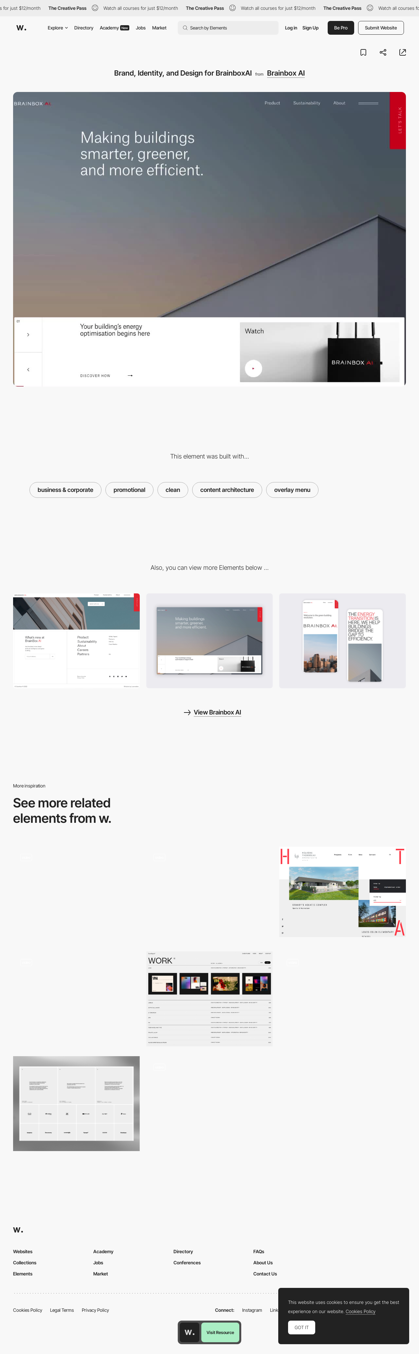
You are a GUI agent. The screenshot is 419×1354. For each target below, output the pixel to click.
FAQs (258, 1251)
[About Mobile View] (342, 640)
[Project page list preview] (209, 998)
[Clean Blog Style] (209, 894)
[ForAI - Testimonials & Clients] (76, 1103)
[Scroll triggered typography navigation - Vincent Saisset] (342, 996)
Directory (83, 27)
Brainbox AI (286, 73)
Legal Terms (62, 1310)
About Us (263, 1262)
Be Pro (341, 27)
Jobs (141, 27)
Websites (22, 1251)
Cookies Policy (27, 1310)
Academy (114, 27)
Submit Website (381, 27)
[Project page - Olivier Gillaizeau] (76, 996)
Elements (22, 1273)
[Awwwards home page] (189, 1332)
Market (159, 27)
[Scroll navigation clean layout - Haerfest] (76, 892)
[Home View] (209, 640)
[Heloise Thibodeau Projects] (342, 892)
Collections (24, 1262)
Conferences (187, 1262)
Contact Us (265, 1273)
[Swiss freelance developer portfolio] (209, 1101)
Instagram (252, 1310)
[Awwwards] (21, 27)
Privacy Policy (95, 1310)
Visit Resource (220, 1332)
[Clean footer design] (76, 640)
